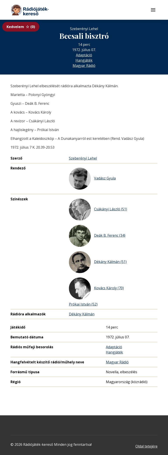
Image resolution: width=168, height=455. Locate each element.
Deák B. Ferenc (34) (97, 236)
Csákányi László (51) (98, 209)
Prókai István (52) (83, 304)
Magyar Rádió (84, 65)
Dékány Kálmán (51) (98, 262)
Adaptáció (84, 55)
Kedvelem (21, 26)
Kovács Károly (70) (96, 288)
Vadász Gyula (92, 179)
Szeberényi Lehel (83, 158)
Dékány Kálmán (81, 314)
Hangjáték (84, 60)
